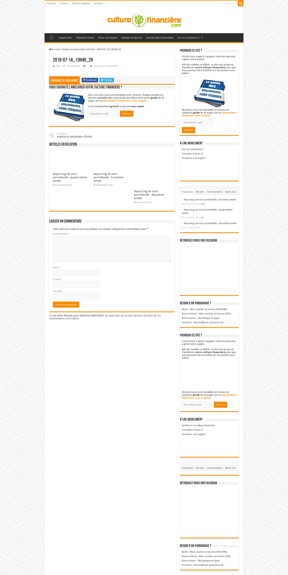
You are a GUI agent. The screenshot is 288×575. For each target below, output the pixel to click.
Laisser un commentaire (106, 66)
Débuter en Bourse (131, 37)
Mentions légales (81, 3)
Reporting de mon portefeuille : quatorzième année (70, 177)
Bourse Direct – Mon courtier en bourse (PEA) (206, 313)
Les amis (98, 3)
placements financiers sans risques (125, 100)
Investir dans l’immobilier (160, 37)
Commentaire (61, 233)
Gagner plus (65, 37)
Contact (64, 3)
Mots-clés (230, 191)
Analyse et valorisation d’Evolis (76, 135)
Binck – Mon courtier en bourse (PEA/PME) (204, 309)
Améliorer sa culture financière (198, 425)
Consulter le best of (192, 153)
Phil (58, 66)
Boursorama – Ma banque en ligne (200, 318)
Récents (200, 191)
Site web (57, 291)
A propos (51, 3)
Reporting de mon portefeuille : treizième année (108, 177)
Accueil (51, 37)
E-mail (57, 279)
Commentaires (215, 191)
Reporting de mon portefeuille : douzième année (149, 195)
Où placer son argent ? (204, 167)
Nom (56, 267)
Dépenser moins (85, 37)
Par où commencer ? (189, 37)
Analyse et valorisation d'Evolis (78, 49)
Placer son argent (107, 37)
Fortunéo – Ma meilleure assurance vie (202, 322)
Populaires (187, 191)
